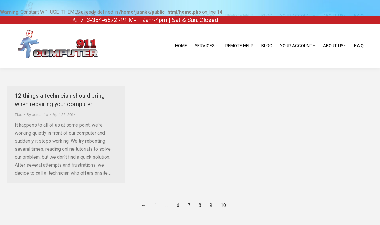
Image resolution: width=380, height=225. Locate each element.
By (37, 114)
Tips (18, 114)
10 (223, 205)
